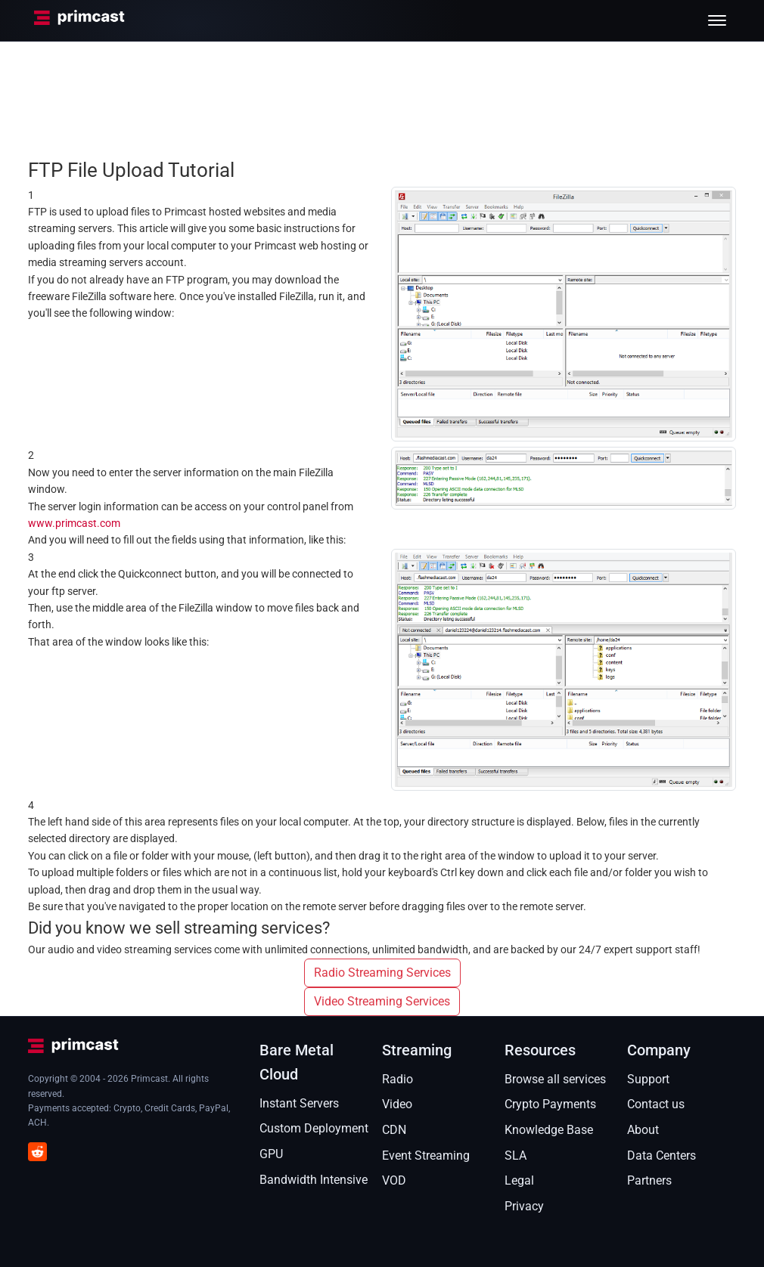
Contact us (656, 1104)
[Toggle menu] (717, 20)
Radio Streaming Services (382, 972)
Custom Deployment (313, 1128)
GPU (271, 1154)
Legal (519, 1180)
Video (397, 1104)
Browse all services (555, 1079)
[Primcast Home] (79, 20)
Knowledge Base (549, 1130)
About (643, 1130)
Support (648, 1079)
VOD (394, 1180)
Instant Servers (299, 1103)
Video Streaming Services (382, 1001)
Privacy (524, 1206)
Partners (649, 1180)
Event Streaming (426, 1155)
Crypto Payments (550, 1104)
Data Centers (661, 1155)
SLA (515, 1155)
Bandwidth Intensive (313, 1180)
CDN (394, 1130)
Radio (397, 1079)
